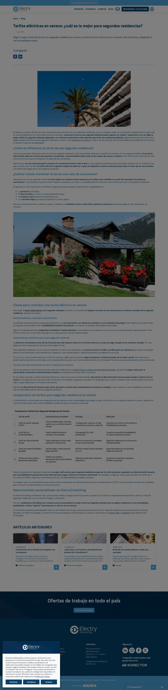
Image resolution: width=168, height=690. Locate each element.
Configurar (31, 682)
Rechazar (14, 682)
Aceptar (49, 682)
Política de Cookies (43, 676)
